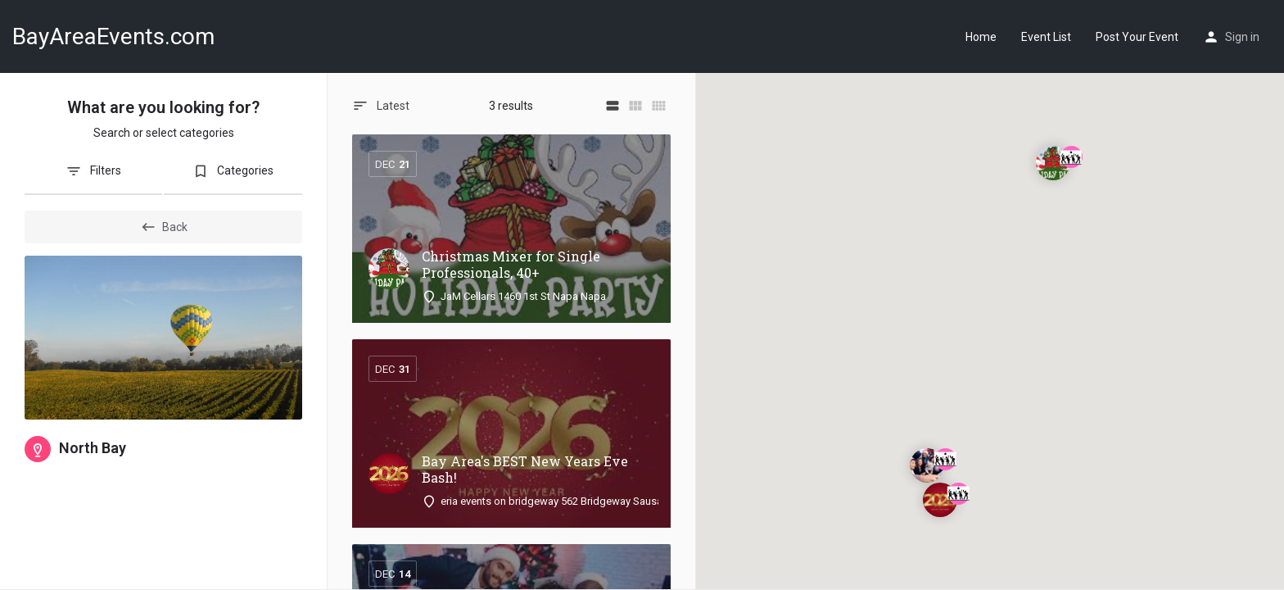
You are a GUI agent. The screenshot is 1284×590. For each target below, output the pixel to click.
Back (164, 227)
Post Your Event (1137, 36)
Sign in (1242, 36)
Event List (1046, 36)
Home (981, 36)
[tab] (93, 177)
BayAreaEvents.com (113, 36)
